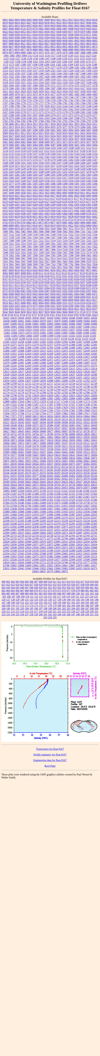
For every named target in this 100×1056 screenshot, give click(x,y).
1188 (23, 64)
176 (41, 605)
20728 (72, 485)
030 (45, 584)
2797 (89, 121)
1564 (11, 85)
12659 (42, 380)
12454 (64, 356)
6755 (82, 219)
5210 (11, 165)
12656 (21, 380)
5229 (23, 168)
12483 (35, 362)
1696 (59, 97)
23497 (79, 556)
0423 (11, 31)
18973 (13, 440)
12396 (57, 347)
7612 (47, 258)
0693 (83, 40)
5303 (89, 174)
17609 (86, 410)
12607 (42, 368)
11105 (93, 335)
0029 (41, 22)
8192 (5, 282)
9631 (76, 309)
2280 (17, 118)
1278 (59, 67)
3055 (53, 127)
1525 (47, 82)
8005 (95, 267)
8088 (23, 273)
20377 (35, 476)
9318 (47, 309)
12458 (94, 356)
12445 (94, 353)
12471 (50, 359)
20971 (86, 488)
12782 (57, 392)
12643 (21, 377)
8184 (77, 279)
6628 (17, 216)
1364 (23, 76)
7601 (89, 255)
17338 (86, 404)
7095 (71, 231)
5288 (47, 174)
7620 (82, 258)
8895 (53, 300)
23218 (64, 550)
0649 (23, 40)
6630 (29, 216)
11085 (64, 332)
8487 (59, 297)
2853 (77, 124)
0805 (95, 40)
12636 (64, 374)
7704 (47, 264)
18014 (42, 416)
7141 (47, 234)
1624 (23, 91)
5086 (47, 145)
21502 (57, 499)
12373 (28, 344)
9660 (53, 312)
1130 (35, 58)
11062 (86, 329)
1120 (70, 55)
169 (8, 605)
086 (13, 593)
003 (18, 581)
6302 (71, 204)
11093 (14, 335)
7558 (41, 252)
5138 (41, 154)
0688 (53, 40)
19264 (86, 446)
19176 (35, 446)
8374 (95, 288)
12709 (13, 383)
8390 (53, 291)
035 (69, 584)
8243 (82, 285)
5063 (11, 142)
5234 (53, 168)
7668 (83, 261)
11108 (22, 338)
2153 (23, 109)
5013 (29, 133)
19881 (21, 461)
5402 (35, 186)
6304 (83, 204)
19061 (79, 440)
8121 (53, 273)
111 (32, 596)
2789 (47, 121)
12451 (42, 356)
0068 (11, 28)
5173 (17, 160)
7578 (5, 255)
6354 (17, 210)
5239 (83, 168)
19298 (13, 449)
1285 (89, 67)
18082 (21, 419)
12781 (50, 392)
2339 (23, 118)
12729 (6, 386)
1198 (34, 64)
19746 (42, 458)
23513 (94, 556)
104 (97, 593)
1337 (23, 73)
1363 (17, 76)
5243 (11, 171)
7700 (41, 264)
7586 (23, 255)
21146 (79, 490)
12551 (57, 365)
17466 (94, 407)
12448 (21, 356)
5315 (53, 177)
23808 (21, 565)
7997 (89, 267)
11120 (71, 338)
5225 (94, 165)
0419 (82, 28)
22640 (35, 532)
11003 (72, 326)
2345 (59, 118)
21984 (50, 514)
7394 (47, 246)
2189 (17, 115)
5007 (89, 130)
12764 (57, 389)
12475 (72, 359)
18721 (79, 431)
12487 (57, 362)
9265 (17, 306)
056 (69, 587)
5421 (23, 189)
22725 (42, 535)
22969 (28, 544)
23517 (6, 559)
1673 (35, 94)
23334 (6, 553)
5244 (17, 171)
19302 (21, 449)
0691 (71, 40)
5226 (5, 168)
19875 (6, 461)
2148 (89, 106)
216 (31, 611)
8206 (77, 282)
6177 (76, 198)
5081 (17, 145)
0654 (47, 40)
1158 (17, 61)
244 (59, 614)
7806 (77, 264)
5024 (88, 133)
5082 (23, 145)
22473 (64, 526)
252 (97, 614)
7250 (5, 243)
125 (96, 596)
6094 (83, 195)
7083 (23, 231)
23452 (13, 556)
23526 (13, 559)
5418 (5, 189)
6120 (64, 198)
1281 (77, 67)
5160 (35, 157)
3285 (17, 130)
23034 (94, 544)
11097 (36, 335)
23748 (64, 562)
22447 (57, 526)
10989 (94, 324)
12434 (79, 353)
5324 (11, 180)
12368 (86, 341)
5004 (71, 130)
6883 (77, 222)
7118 (17, 234)
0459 (65, 31)
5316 (59, 177)
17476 (13, 410)
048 (31, 587)
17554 (64, 410)
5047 (23, 139)
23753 (79, 562)
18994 (21, 440)
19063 (86, 440)
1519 (11, 82)
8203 (59, 282)
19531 (94, 452)
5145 (83, 154)
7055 (47, 228)
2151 (11, 109)
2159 (59, 109)
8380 (17, 291)
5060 (89, 139)
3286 (23, 130)
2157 (47, 109)
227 (78, 611)
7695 (23, 264)
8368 (77, 288)
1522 (29, 82)
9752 (16, 315)
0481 (89, 31)
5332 (59, 180)
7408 (77, 246)
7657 (47, 261)
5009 (5, 133)
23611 (13, 562)
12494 (72, 362)
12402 (86, 347)
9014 (88, 300)
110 (27, 596)
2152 (17, 109)
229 (87, 611)
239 (36, 614)
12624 (72, 371)
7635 (5, 261)
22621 (28, 532)
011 (55, 581)
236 (22, 614)
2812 (17, 124)
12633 (42, 374)
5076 (83, 142)
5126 (70, 151)
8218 (53, 285)
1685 (95, 94)
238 (31, 614)
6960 (89, 225)
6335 (59, 207)
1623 (17, 91)
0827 (47, 43)
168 (4, 605)
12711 (21, 383)
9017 (94, 300)
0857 (77, 46)
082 (92, 590)
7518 (65, 249)
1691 (29, 97)
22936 (94, 541)
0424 (17, 31)
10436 (35, 318)
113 (41, 596)
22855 (35, 541)
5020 (70, 133)
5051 (47, 139)
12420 (6, 353)
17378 (13, 407)
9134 (77, 303)
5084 (35, 145)
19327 (42, 449)
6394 (17, 213)
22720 (21, 535)
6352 (5, 210)
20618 (50, 482)
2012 (53, 106)
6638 (71, 216)
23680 (28, 562)
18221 (6, 422)
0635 (65, 37)
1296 (95, 67)
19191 (50, 446)
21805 (42, 505)
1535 (71, 82)
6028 (59, 195)
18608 (94, 428)
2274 (77, 115)
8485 (47, 297)
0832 (77, 43)
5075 (77, 142)
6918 (47, 225)
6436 (53, 213)
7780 (59, 264)
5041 (95, 136)
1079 (65, 52)
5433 (65, 189)
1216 (88, 64)
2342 (41, 118)
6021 (17, 195)
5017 (53, 133)
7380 (23, 246)
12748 (86, 386)
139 (64, 599)
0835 (95, 43)
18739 (6, 434)
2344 (53, 118)
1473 (11, 79)
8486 (53, 297)
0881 (41, 49)
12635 (57, 374)
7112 (11, 234)
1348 (83, 73)
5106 (59, 148)
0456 (47, 31)
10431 (6, 318)
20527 (6, 479)
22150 (79, 517)
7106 (95, 231)
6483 (59, 213)
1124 (93, 55)
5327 (29, 180)
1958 (47, 106)
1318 (41, 70)
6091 (65, 195)
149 (13, 602)
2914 (17, 127)
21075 (36, 490)
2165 (89, 109)
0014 (76, 19)
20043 (28, 464)
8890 (47, 300)
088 (22, 593)
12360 (28, 341)
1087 (77, 52)
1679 (65, 94)
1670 (17, 94)
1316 (29, 70)
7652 (41, 261)
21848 (42, 508)
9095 (47, 303)
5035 (59, 136)
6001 (53, 192)
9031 (17, 303)
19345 (57, 449)
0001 (5, 19)
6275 (77, 201)
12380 (72, 344)
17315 (64, 404)
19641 (72, 455)
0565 (53, 34)
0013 (70, 19)
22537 (50, 529)
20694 (42, 485)
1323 (65, 70)
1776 (35, 103)
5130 (88, 151)
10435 (28, 318)
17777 (50, 413)
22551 (57, 529)
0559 (41, 34)
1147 (47, 58)
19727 (28, 458)
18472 (21, 428)
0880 (35, 49)
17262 (21, 404)
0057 (41, 25)
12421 (13, 353)
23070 (57, 547)
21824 (79, 505)
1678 (59, 94)
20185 (50, 470)
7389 (41, 246)
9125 (71, 303)
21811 (57, 505)
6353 (11, 210)
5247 (35, 171)
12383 (94, 344)
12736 (35, 386)
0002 (11, 19)
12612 (79, 368)
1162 (41, 61)
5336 (77, 180)
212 (13, 611)
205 (78, 608)
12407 (13, 350)
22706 (6, 535)
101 (83, 593)
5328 (35, 180)
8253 (11, 288)
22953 (6, 544)
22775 (50, 538)
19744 (35, 458)
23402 (64, 553)
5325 (17, 180)
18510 (35, 428)
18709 (72, 431)
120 (73, 596)
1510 (53, 79)
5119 (29, 151)
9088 (23, 303)
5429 (59, 189)
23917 (94, 565)
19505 (79, 452)
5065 (23, 142)
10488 (72, 321)
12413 (57, 350)
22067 (21, 517)
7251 (11, 243)
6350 (94, 207)
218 (41, 611)
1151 (70, 58)
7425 (5, 249)
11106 (7, 338)
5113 (94, 148)
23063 (42, 547)
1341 (47, 73)
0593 (41, 37)
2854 (83, 124)
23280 (72, 550)
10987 (79, 324)
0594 (47, 37)
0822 (29, 43)
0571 (88, 34)
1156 (5, 61)
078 (73, 590)
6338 (76, 207)
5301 (77, 174)
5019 (64, 133)
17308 (57, 404)
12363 (50, 341)
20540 (35, 479)
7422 (95, 246)
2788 (41, 121)
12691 (57, 380)
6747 (35, 219)
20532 (21, 479)
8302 (59, 288)
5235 (59, 168)
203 (69, 608)
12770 (86, 389)
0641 (77, 37)
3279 (77, 127)
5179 (53, 160)
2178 (65, 112)
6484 (65, 213)
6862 (29, 222)
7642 (17, 261)
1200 (46, 64)
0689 (59, 40)
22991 (72, 544)
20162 (28, 470)
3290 (47, 130)
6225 (35, 201)
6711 (17, 219)
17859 (57, 413)
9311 (23, 309)
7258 (41, 243)
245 (64, 614)
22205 (42, 520)
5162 (47, 157)
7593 (41, 255)
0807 (5, 43)
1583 (29, 88)
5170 (95, 157)
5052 (53, 139)
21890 (28, 511)
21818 (71, 505)
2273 (71, 115)
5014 (35, 133)
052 (50, 587)
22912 (64, 541)
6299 (53, 204)
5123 (52, 151)
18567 (64, 428)
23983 (64, 568)
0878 (29, 49)
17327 (72, 404)
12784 (72, 392)
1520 (17, 82)
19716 (13, 458)
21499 (42, 499)
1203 (64, 64)
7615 (64, 258)
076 (64, 590)
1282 (83, 67)
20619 (57, 482)
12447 (13, 356)
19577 (13, 455)
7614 (59, 258)
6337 (70, 207)
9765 (76, 315)
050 (41, 587)
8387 (47, 291)
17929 (94, 413)
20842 (6, 488)
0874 (5, 49)
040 (92, 584)
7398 (53, 246)
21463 (79, 496)
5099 (17, 148)
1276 (47, 67)
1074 (35, 52)
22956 (13, 544)
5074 (71, 142)
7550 (11, 252)
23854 (57, 565)
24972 (64, 571)
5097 (11, 148)
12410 (35, 350)
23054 (28, 547)
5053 (59, 139)
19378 (94, 449)
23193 (57, 550)
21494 (35, 499)
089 (27, 593)
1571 (53, 85)
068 (27, 590)
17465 (86, 407)
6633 (47, 216)
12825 (86, 395)
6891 (17, 225)
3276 (59, 127)
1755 (29, 100)
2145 (71, 106)
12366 (72, 341)
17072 (35, 401)
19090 (50, 443)
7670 (89, 261)
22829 (6, 541)
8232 (70, 285)
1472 (5, 79)
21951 (6, 514)
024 (18, 584)
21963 (21, 514)
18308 (64, 422)
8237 (76, 285)
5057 (77, 139)
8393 (71, 291)
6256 (71, 201)
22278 (57, 523)
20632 (94, 482)
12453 (57, 356)
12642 (13, 377)
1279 (65, 67)
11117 (57, 338)
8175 (35, 279)
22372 (6, 526)
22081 (35, 517)
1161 (35, 61)
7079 (95, 228)
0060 (59, 25)
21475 (94, 496)
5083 (29, 145)
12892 (13, 401)
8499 (83, 297)
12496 (79, 362)
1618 (89, 88)
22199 (35, 520)
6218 (94, 198)
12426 (35, 353)
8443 (35, 294)
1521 (23, 82)
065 (13, 590)
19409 (28, 452)
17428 (57, 407)
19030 (57, 440)
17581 (72, 410)
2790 (53, 121)
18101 (50, 419)
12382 (86, 344)
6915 (29, 225)
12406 (6, 350)
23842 (35, 565)
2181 (83, 112)
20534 (28, 479)
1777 (41, 103)
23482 (50, 556)
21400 (28, 496)
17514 (28, 410)
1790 (23, 106)
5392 (83, 183)
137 (55, 599)
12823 (72, 395)
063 (4, 590)
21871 (72, 508)
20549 (50, 479)
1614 (65, 88)
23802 (13, 565)
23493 (72, 556)
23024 (79, 544)
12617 (21, 371)
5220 (64, 165)
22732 (57, 535)
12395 (50, 347)
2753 (83, 118)
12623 (64, 371)
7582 (11, 255)
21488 (21, 499)
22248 (13, 523)
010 (50, 581)
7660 (53, 261)
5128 (82, 151)
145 (92, 599)
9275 (35, 306)
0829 (59, 43)
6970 (17, 228)
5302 (83, 174)
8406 (5, 294)
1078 (59, 52)
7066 (59, 228)
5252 (65, 171)
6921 (65, 225)
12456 (79, 356)
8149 (47, 276)
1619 (95, 88)
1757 (41, 100)
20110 (35, 467)
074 (55, 590)
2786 (29, 121)
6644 (11, 219)
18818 (79, 434)
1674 (41, 94)
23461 (28, 556)
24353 (79, 568)
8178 (47, 279)
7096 (77, 231)
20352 (6, 476)
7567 (65, 252)
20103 (13, 467)
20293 (57, 473)
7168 (59, 237)
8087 (17, 273)
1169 (82, 61)
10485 (64, 321)
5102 (35, 148)
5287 (41, 174)
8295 (53, 288)
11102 (71, 335)
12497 (86, 362)
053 (55, 587)
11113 (50, 338)
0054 (23, 25)
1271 (17, 67)
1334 (5, 73)
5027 (11, 136)
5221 (70, 165)
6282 (23, 204)
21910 (64, 511)
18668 (42, 431)
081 (87, 590)
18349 (13, 425)
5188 (5, 163)
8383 (35, 291)
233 (8, 614)
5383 (35, 183)
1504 (35, 79)
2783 (11, 121)
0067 (5, 28)
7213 (47, 240)
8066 (77, 270)
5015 (41, 133)
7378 (17, 246)
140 (69, 599)
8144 (29, 276)
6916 (35, 225)
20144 (6, 470)
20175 (42, 470)
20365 (28, 476)
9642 (5, 312)
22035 (79, 514)
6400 (35, 213)
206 (83, 608)
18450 (94, 425)
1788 (11, 106)
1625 (29, 91)
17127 (57, 401)
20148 (13, 470)
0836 (5, 46)
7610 (35, 258)
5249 (47, 171)
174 (31, 605)
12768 (72, 389)
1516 (88, 79)
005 (27, 581)
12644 (28, 377)
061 (92, 587)
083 (97, 590)
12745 (72, 386)
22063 (13, 517)
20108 (21, 467)
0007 (41, 19)
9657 (41, 312)
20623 (72, 482)
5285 (35, 174)
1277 (53, 67)
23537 (28, 559)
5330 (47, 180)
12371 (13, 344)
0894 (83, 49)
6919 (53, 225)
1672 (29, 94)
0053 (17, 25)
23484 (57, 556)
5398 (11, 186)
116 (54, 596)
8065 (71, 270)
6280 (11, 204)
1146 (41, 58)
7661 (59, 261)
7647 (23, 261)
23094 (86, 547)
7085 (35, 231)
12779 (35, 392)
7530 (71, 249)
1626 (35, 91)
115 (50, 596)
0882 (47, 49)
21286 (35, 493)
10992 (21, 326)
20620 (64, 482)
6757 (94, 219)
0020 (11, 22)
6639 (77, 216)
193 (22, 608)
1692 (35, 97)
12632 (35, 374)
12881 (50, 398)
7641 (11, 261)
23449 (6, 556)
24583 (35, 571)
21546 (94, 499)
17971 (13, 416)
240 (41, 614)
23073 (72, 547)
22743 (79, 535)
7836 (95, 264)
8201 (53, 282)
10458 (6, 321)
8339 (71, 288)
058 (78, 587)
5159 (29, 157)
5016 (47, 133)
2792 (65, 121)
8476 (11, 297)
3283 (5, 130)
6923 (77, 225)
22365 (94, 523)
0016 (88, 19)
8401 (95, 291)
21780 (21, 505)
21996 (64, 514)
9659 (47, 312)
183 (73, 605)
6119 (58, 198)
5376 (5, 183)
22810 (86, 538)
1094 (24, 55)
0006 (35, 19)
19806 (64, 458)
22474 (72, 526)
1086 (71, 52)
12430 (57, 353)
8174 (29, 279)
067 (22, 590)
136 (50, 599)
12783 (64, 392)
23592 (64, 559)
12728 (93, 383)
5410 (53, 186)
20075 (71, 464)
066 (18, 590)
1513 (70, 79)
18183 (93, 419)
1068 (29, 52)
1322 (59, 70)
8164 (83, 276)
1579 (5, 88)
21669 (42, 502)
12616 (13, 371)
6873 (41, 222)
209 (97, 608)
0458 (59, 31)
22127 (71, 517)
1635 (71, 91)
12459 (6, 359)
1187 (17, 64)
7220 (76, 240)
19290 (6, 449)
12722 (57, 383)
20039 (13, 464)
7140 (41, 234)
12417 (79, 350)
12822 (64, 395)
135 (45, 599)
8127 (76, 273)
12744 (64, 386)
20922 (42, 488)
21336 (79, 493)
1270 (11, 67)
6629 (23, 216)
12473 (64, 359)
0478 (77, 31)
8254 (17, 288)
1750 (95, 97)
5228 (17, 168)
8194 (17, 282)
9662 (59, 312)
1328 (89, 70)
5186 (89, 160)
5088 (59, 145)
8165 (89, 276)
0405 (53, 28)
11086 (71, 332)
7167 (53, 237)
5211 (17, 165)
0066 (95, 25)
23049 (13, 547)
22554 (64, 529)
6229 (59, 201)
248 (78, 614)
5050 (41, 139)
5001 (53, 130)
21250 (6, 493)
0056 (35, 25)
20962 (72, 488)
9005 (82, 300)
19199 (57, 446)
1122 (82, 55)
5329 (41, 180)
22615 (21, 532)
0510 (23, 34)
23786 (6, 565)
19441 (50, 452)
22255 (21, 523)
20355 (13, 476)
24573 (94, 568)
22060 (6, 517)
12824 (79, 395)
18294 (42, 422)
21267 (13, 493)
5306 (11, 177)
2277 (95, 115)
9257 (95, 303)
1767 (5, 103)
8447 (47, 294)
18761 (28, 434)
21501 (50, 499)
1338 (29, 73)
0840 (23, 46)
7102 (89, 231)
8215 (35, 285)
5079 (5, 145)
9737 (88, 312)
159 (59, 602)
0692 (77, 40)
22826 (94, 538)
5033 (47, 136)
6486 (77, 213)
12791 (21, 395)
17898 (79, 413)
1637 (77, 91)
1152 (76, 58)
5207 (89, 163)
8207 (83, 282)
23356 (28, 553)
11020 (35, 329)
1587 (53, 88)
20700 (50, 485)
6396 (23, 213)
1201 (52, 64)
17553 (57, 410)
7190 (23, 240)
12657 (28, 380)
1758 (47, 100)
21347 (86, 493)
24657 (42, 571)
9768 (88, 315)
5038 (77, 136)
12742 (57, 386)
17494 (21, 410)
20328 (64, 473)
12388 (28, 347)
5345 (89, 180)
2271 (59, 115)
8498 (77, 297)
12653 (94, 377)
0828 (53, 43)
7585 (17, 255)
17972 (21, 416)
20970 (79, 488)
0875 (11, 49)
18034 (64, 416)
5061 (95, 139)
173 (27, 605)
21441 (64, 496)
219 (45, 611)
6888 (5, 225)
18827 (13, 437)
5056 (71, 139)
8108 (35, 273)
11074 (28, 332)
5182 (71, 160)
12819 (42, 395)
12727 (86, 383)
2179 (71, 112)
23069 (50, 547)
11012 (93, 326)
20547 (42, 479)
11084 (57, 332)
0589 (23, 37)
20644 (13, 485)
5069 (47, 142)
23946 (35, 568)
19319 (35, 449)
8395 (83, 291)
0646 (11, 40)
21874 (79, 508)
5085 (41, 145)
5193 (35, 163)
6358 (41, 210)
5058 (83, 139)
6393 (11, 213)
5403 (41, 186)
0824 (41, 43)
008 (41, 581)
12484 (42, 362)
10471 (50, 321)
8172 (17, 279)
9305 (11, 309)
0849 (35, 46)
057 (73, 587)
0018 (94, 19)
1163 (47, 61)
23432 (86, 553)
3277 (65, 127)
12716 (42, 383)
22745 (86, 535)
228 (82, 611)
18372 (35, 425)
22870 (42, 541)
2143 (59, 106)
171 (18, 605)
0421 (94, 28)
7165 (41, 237)
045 (18, 587)
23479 (42, 556)
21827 (86, 505)
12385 (13, 347)
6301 (65, 204)
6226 (41, 201)
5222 (76, 165)
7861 (35, 267)
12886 (86, 398)
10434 (21, 318)
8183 (71, 279)
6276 (83, 201)
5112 (88, 148)
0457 (53, 31)
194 (27, 608)
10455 (86, 318)
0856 (71, 46)
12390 (35, 347)
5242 (5, 171)
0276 (35, 28)
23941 (13, 568)
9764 (70, 315)
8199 (41, 282)
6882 (71, 222)
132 (31, 599)
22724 (35, 535)
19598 (28, 455)
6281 (17, 204)
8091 (29, 273)
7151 (64, 234)
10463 (28, 321)
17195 (6, 404)
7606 (17, 258)
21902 (50, 511)
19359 (79, 449)
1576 (83, 85)
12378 (57, 344)
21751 (94, 502)
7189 (17, 240)
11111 (36, 338)
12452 (50, 356)
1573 (65, 85)
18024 (50, 416)
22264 (35, 523)
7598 (71, 255)
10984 (57, 324)
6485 (71, 213)
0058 (47, 25)
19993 (72, 461)
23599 (86, 559)
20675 (35, 485)
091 (36, 593)
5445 (89, 189)
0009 (47, 19)
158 (55, 602)
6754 (76, 219)
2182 (89, 112)
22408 (21, 526)
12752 (21, 389)
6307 (5, 207)
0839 (17, 46)
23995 (72, 568)
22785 (57, 538)
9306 (17, 309)
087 (18, 593)
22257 (28, 523)
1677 (53, 94)
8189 (95, 279)
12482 (28, 362)
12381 (79, 344)
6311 (29, 207)
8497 (71, 297)
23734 (57, 562)
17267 (35, 404)
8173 (23, 279)
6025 (41, 195)
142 (78, 599)
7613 (53, 258)
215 (27, 611)
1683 (83, 94)
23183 (42, 550)
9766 (82, 315)
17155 (72, 401)
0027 (29, 22)
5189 (11, 163)
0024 (17, 22)
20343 (94, 473)
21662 (28, 502)
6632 (41, 216)
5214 (35, 165)
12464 (35, 359)
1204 (70, 64)
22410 (28, 526)
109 (23, 596)
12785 (79, 392)
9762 (58, 315)
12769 (79, 389)
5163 (53, 157)
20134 (64, 467)
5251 (59, 171)
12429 (50, 353)
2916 (29, 127)
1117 (53, 55)
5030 (29, 136)
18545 (42, 428)
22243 (6, 523)
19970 (50, 461)
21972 (28, 514)
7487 (47, 249)
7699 (35, 264)
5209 (5, 165)
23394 (57, 553)
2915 (23, 127)
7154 (82, 234)
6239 (65, 201)
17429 (64, 407)
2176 (59, 112)
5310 (35, 177)
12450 (35, 356)
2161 (65, 109)
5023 (82, 133)
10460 (13, 321)
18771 (42, 434)
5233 (47, 168)
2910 (89, 124)
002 (13, 581)
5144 (77, 154)
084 (4, 593)
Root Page (49, 765)
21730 (86, 502)
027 (31, 584)
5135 (23, 154)
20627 (79, 482)
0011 (59, 19)
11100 (57, 335)
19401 (21, 452)
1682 (77, 94)
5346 (95, 180)
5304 (95, 174)
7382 (29, 246)
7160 (23, 237)
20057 (50, 464)
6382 (83, 210)
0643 (89, 37)
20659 (21, 485)
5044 (5, 139)
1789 (17, 106)
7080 (5, 231)
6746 (29, 219)
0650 (29, 40)
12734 (28, 386)
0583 (11, 37)
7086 (41, 231)
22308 (86, 523)
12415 (64, 350)
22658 (57, 532)
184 (78, 605)
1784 (83, 103)
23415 (79, 553)
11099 (50, 335)
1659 (89, 91)
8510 (95, 297)
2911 (94, 124)
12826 (94, 395)
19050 (72, 440)
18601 (86, 428)
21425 (42, 496)
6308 (11, 207)
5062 (5, 142)
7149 (53, 234)
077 (69, 590)
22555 (72, 529)
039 (87, 584)
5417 (94, 186)
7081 (11, 231)
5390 (71, 183)
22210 (50, 520)
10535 (21, 324)
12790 (13, 395)
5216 (47, 165)
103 (92, 593)
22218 (64, 520)
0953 (95, 49)
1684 (89, 94)
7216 (64, 240)
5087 (53, 145)
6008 (71, 192)
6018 (94, 192)
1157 (11, 61)
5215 (41, 165)
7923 (47, 267)
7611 (41, 258)
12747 (79, 386)
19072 (21, 443)
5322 (94, 177)
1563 (5, 85)
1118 (58, 55)
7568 (71, 252)
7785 (65, 264)
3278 (71, 127)
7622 (88, 258)
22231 (79, 520)
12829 (21, 398)
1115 (41, 55)
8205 (71, 282)
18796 (64, 434)
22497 (13, 529)
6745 (23, 219)
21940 (94, 511)
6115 (47, 198)
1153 (82, 58)
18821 (94, 434)
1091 (6, 55)
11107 (15, 338)
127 (8, 599)
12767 (64, 389)
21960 (13, 514)
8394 (77, 291)
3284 (11, 130)
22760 (28, 538)
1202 (58, 64)
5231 (35, 168)
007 (36, 581)
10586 (28, 324)
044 (13, 587)
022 (8, 584)
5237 (71, 168)
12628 (6, 374)
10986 (72, 324)
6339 (82, 207)
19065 (94, 440)
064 (8, 590)
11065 (6, 332)
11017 (14, 329)
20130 (50, 467)
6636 (59, 216)
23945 (28, 568)
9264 (11, 306)
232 (4, 614)
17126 (50, 401)
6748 (41, 219)
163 (78, 602)
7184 (83, 237)
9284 (41, 306)
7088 (47, 231)
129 (18, 599)
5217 (53, 165)
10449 (79, 318)
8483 (41, 297)
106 (9, 596)
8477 (17, 297)
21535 (86, 499)
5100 (23, 148)
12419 (93, 350)
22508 (21, 529)
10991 (13, 326)
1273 (29, 67)
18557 (57, 428)
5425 (47, 189)
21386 (21, 496)
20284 (50, 473)
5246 (29, 171)
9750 (10, 315)
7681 (11, 264)
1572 (59, 85)
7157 (5, 237)
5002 (59, 130)
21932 (79, 511)
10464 (35, 321)
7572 (83, 252)
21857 (50, 508)
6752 (64, 219)
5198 (65, 163)
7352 (95, 243)
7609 (29, 258)
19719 (21, 458)
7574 (89, 252)
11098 (43, 335)
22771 (42, 538)
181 (64, 605)
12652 (86, 377)
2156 (41, 109)
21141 (64, 490)
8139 (11, 276)
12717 (50, 383)
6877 (53, 222)
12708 (6, 383)
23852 (50, 565)
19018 (50, 440)
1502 (23, 79)
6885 (89, 222)
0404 (47, 28)
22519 (35, 529)
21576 (13, 502)
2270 (53, 115)
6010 (77, 192)
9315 (41, 309)
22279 (64, 523)
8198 (35, 282)
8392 (65, 291)
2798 (95, 121)
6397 (29, 213)
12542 (21, 365)
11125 (85, 338)
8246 (88, 285)
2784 (17, 121)
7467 (41, 249)
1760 (59, 100)
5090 (71, 145)
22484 (86, 526)
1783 (77, 103)
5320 (82, 177)
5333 (65, 180)
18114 (64, 419)
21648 (21, 502)
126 (4, 599)
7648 (29, 261)
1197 (29, 64)
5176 (35, 160)
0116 (23, 28)
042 (4, 587)
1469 (95, 76)
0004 (23, 19)
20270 (28, 473)
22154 (86, 517)
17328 (79, 404)
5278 (89, 171)
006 (31, 581)
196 (36, 608)
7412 (83, 246)
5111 (83, 148)
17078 (42, 401)
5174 (23, 160)
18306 (57, 422)
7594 (47, 255)
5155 (5, 157)
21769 (13, 505)
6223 (23, 201)
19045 (64, 440)
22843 (21, 541)
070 (36, 590)
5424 (41, 189)
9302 (89, 306)
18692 (57, 431)
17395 (35, 407)
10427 (95, 315)
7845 (11, 267)
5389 (65, 183)
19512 (86, 452)
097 (64, 593)
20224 (79, 470)
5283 (23, 174)
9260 (5, 306)
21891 (35, 511)
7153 (76, 234)
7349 (89, 243)
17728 (35, 413)
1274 (35, 67)
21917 (72, 511)
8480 (23, 297)
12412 (50, 350)
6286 (47, 204)
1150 (64, 58)
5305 (5, 177)
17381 (21, 407)
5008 (95, 130)
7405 (71, 246)
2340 (29, 118)
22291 (72, 523)
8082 (5, 273)
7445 (23, 249)
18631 (13, 431)
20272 (35, 473)
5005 (77, 130)
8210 (5, 285)
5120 (34, 151)
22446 (50, 526)
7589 (35, 255)
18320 (72, 422)
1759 (53, 100)
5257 (83, 171)
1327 (83, 70)
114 (45, 596)
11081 (42, 332)
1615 (71, 88)
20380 (42, 476)
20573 (79, 479)
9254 (83, 303)
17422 (50, 407)
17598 (79, 410)
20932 (57, 488)
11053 (50, 329)
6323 (35, 207)
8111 (41, 273)
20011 (6, 464)
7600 (83, 255)
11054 (57, 329)
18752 (13, 434)
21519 (64, 499)
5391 (77, 183)
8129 (82, 273)
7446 (29, 249)
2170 (23, 112)
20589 (6, 482)
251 (92, 614)
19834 (72, 458)
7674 (5, 264)
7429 (17, 249)
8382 (29, 291)
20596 (21, 482)
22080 (28, 517)
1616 (77, 88)
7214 (53, 240)
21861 (57, 508)
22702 (94, 532)
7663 (65, 261)
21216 (93, 490)
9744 (94, 312)
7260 (47, 243)
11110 (29, 338)
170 (13, 605)
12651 (79, 377)
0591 (29, 37)
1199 (40, 64)
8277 (29, 288)
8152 (59, 276)
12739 (42, 386)
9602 (64, 309)
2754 (89, 118)
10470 (42, 321)
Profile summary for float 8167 (50, 754)
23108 (13, 550)
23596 (72, 559)
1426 (47, 76)
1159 (23, 61)
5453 (41, 192)
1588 (59, 88)
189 (4, 608)
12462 (28, 359)
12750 (6, 389)
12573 (86, 365)
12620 (42, 371)
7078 (89, 228)
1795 (41, 106)
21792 (28, 505)
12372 (21, 344)
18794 (57, 434)
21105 (43, 490)
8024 (29, 270)
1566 (23, 85)
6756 (88, 219)
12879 (35, 398)
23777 (86, 562)
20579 (86, 479)
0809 (11, 43)
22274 (50, 523)
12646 (42, 377)
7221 (82, 240)
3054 (47, 127)
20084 (86, 464)
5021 (76, 133)
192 (18, 608)
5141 (59, 154)
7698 (29, 264)
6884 (83, 222)
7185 (89, 237)
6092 (71, 195)
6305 (89, 204)
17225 (13, 404)
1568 (35, 85)
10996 (43, 326)
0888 (65, 49)
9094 (41, 303)
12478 (94, 359)
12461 (21, 359)
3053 (41, 127)
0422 (5, 31)
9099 (59, 303)
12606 (35, 368)
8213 (23, 285)
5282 (17, 174)
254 (50, 617)
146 (97, 599)
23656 (20, 562)
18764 (35, 434)
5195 (47, 163)
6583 (11, 216)
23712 (42, 562)
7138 (29, 234)
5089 (65, 145)
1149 (58, 58)
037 (78, 584)
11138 (92, 338)
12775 (13, 392)
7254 (29, 243)
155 (41, 602)
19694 (94, 455)
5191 (23, 163)
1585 (41, 88)
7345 (83, 243)
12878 (28, 398)
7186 (95, 237)
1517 (94, 79)
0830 (65, 43)
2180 (77, 112)
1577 (89, 85)
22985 (64, 544)
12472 (57, 359)
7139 (35, 234)
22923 (79, 541)
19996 (79, 461)
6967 (5, 228)
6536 (89, 213)
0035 (77, 22)
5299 (65, 174)
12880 (42, 398)
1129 (29, 58)
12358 (21, 341)
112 (36, 596)
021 (4, 584)
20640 (6, 485)
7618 (70, 258)
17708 (21, 413)
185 (83, 605)
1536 (77, 82)
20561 (57, 479)
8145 (35, 276)
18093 (28, 419)
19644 (79, 455)
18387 (57, 425)
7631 (94, 258)
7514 (59, 249)
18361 (21, 425)
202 (64, 608)
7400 (59, 246)
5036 (65, 136)
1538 (89, 82)
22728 (50, 535)
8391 (59, 291)
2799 (5, 124)
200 (55, 608)
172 (22, 605)
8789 (17, 300)
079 (78, 590)
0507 (5, 34)
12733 (21, 386)
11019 (28, 329)
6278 (95, 201)
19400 (13, 452)
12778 (28, 392)
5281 (11, 174)
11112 (43, 338)
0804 (89, 40)
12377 (50, 344)
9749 (4, 315)
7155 (88, 234)
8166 (95, 276)
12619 (35, 371)
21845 (35, 508)
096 (59, 593)
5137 (35, 154)
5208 (95, 163)
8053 (65, 270)
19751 (50, 458)
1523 (35, 82)
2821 (71, 124)
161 (69, 602)
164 (83, 602)
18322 (86, 422)
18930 (94, 437)
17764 (42, 413)
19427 (42, 452)
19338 (50, 449)
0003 (17, 19)
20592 (13, 482)
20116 (42, 467)
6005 (65, 192)
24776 (50, 571)
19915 (28, 461)
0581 (94, 34)
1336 (17, 73)
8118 (46, 273)
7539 (77, 249)
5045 (11, 139)
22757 (21, 538)
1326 (77, 70)
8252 (5, 288)
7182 (71, 237)
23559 (50, 559)
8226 (64, 285)
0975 (11, 52)
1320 (47, 70)
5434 (71, 189)
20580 (94, 479)
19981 (64, 461)
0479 (83, 31)
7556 (29, 252)
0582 (5, 37)
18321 (79, 422)
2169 (17, 112)
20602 (28, 482)
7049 (41, 228)
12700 (72, 380)
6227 (47, 201)
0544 (35, 34)
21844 (28, 508)
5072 (59, 142)
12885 (79, 398)
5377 (11, 183)
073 (50, 590)
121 (77, 596)
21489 (28, 499)
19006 (28, 440)
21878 (86, 508)
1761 (65, 100)
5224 (88, 165)
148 (8, 602)
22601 (13, 532)
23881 (86, 565)
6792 (5, 222)
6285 (41, 204)
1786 (95, 103)
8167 (5, 279)
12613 (86, 368)
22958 (21, 544)
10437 (42, 318)
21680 (64, 502)
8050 (53, 270)
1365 (29, 76)
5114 (5, 151)
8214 (29, 285)
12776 (21, 392)
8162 (71, 276)
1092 (12, 55)
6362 (65, 210)
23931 (6, 568)
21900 (42, 511)
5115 (11, 151)
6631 (35, 216)
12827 (6, 398)
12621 (50, 371)
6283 (29, 204)
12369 (94, 341)
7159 (17, 237)
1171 (94, 61)
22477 (79, 526)
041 (97, 584)
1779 (53, 103)
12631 (28, 374)
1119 (64, 55)
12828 (13, 398)
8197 (29, 282)
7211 (35, 240)
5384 (41, 183)
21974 (35, 514)
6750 (53, 219)
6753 (70, 219)
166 (92, 602)
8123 (59, 273)
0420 (88, 28)
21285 (28, 493)
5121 (40, 151)
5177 (41, 160)
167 (97, 602)
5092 (83, 145)
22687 (79, 532)
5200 (77, 163)
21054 (28, 490)
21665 (35, 502)
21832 (93, 505)
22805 (79, 538)
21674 (50, 502)
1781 (65, 103)
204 (73, 608)
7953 (59, 267)
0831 (71, 43)
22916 (72, 541)
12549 (42, 365)
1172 (5, 64)
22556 (79, 529)
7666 (77, 261)
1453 (89, 76)
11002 (65, 326)
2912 (5, 127)
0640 (71, 37)
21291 (42, 493)
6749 (47, 219)
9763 (64, 315)
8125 (64, 273)
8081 (95, 270)
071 (41, 590)
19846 (86, 458)
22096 (57, 517)
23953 (42, 568)
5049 (35, 139)
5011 (17, 133)
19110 (72, 443)
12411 (42, 350)
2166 (95, 109)
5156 (11, 157)
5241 (95, 168)
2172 (35, 112)
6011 (82, 192)
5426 (53, 189)
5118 (23, 151)
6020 (11, 195)
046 (22, 587)
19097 (57, 443)
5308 (23, 177)
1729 (65, 97)
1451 (77, 76)
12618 (28, 371)
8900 (76, 300)
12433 (72, 353)
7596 (59, 255)
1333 (95, 70)
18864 (57, 437)
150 (18, 602)
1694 (47, 97)
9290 (47, 306)
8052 (59, 270)
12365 (64, 341)
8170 (11, 279)
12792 (28, 395)
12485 (50, 362)
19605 (42, 455)
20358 (21, 476)
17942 (6, 416)
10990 (6, 326)
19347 (64, 449)
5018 (59, 133)
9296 (71, 306)
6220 (11, 201)
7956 (65, 267)
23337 (13, 553)
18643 (21, 431)
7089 (53, 231)
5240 (89, 168)
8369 (83, 288)
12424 (28, 353)
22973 (50, 544)
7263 (65, 243)
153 (31, 602)
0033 (65, 22)
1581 (17, 88)
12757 (42, 389)
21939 (86, 511)
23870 (79, 565)
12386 (21, 347)
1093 (18, 55)
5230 (29, 168)
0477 (71, 31)
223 (64, 611)
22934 (86, 541)
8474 (5, 297)
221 (55, 611)
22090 (42, 517)
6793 (11, 222)
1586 (47, 88)
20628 (86, 482)
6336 (64, 207)
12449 (28, 356)
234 (13, 614)
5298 (59, 174)
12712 (28, 383)
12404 (94, 347)
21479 (6, 499)
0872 (89, 46)
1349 (89, 73)
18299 (50, 422)
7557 (35, 252)
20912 (28, 488)
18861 (42, 437)
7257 (35, 243)
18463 (13, 428)
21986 (57, 514)
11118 (64, 338)
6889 (11, 225)
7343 (77, 243)
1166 (64, 61)
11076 (35, 332)
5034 (53, 136)
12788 (6, 395)
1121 (76, 55)
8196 (23, 282)
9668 (71, 312)
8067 (83, 270)
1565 (17, 85)
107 (13, 596)
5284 (29, 174)
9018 (5, 303)
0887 (59, 49)
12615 (6, 371)
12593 (13, 368)
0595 (53, 37)
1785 (89, 103)
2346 (65, 118)
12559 (79, 365)
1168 (76, 61)
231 (96, 611)
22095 (50, 517)
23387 (50, 553)
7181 (65, 237)
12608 (50, 368)
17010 (21, 401)
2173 (41, 112)
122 (82, 596)
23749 (71, 562)
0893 (77, 49)
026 (27, 584)
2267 (35, 115)
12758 (50, 389)
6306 (95, 204)
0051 (5, 25)
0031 (53, 22)
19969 (42, 461)
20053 (42, 464)
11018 (21, 329)
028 (36, 584)
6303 (77, 204)
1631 (47, 91)
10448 (72, 318)
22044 (86, 514)
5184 (83, 160)
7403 (65, 246)
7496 (53, 249)
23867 (72, 565)
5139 (47, 154)
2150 (5, 109)
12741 (50, 386)
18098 (42, 419)
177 (45, 605)
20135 (71, 467)
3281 (89, 127)
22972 (42, 544)
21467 (86, 496)
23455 (21, 556)
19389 (6, 452)
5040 (89, 136)
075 (59, 590)
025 (22, 584)
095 (55, 593)
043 (8, 587)
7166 (47, 237)
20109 (28, 467)
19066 (6, 443)
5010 (11, 133)
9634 (88, 309)
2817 (47, 124)
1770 (23, 103)
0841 (29, 46)
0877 (23, 49)
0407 (64, 28)
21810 (50, 505)
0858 (83, 46)
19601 (35, 455)
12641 (6, 377)
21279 (21, 493)
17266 (28, 404)
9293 (59, 306)
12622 (57, 371)
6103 (35, 198)
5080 (11, 145)
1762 (71, 100)
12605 (28, 368)
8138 (5, 276)
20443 (50, 476)
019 (92, 581)
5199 (71, 163)
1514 (76, 79)
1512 (64, 79)
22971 (35, 544)
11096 (28, 335)
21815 (64, 505)
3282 (95, 127)
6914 (23, 225)
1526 (53, 82)
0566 (59, 34)
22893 (57, 541)
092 (41, 593)
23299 (86, 550)
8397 (89, 291)
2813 (23, 124)
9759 (46, 315)
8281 (41, 288)
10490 (79, 321)
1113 (30, 55)
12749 (94, 386)
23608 (94, 559)
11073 (21, 332)
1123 (88, 55)
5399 (17, 186)
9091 (29, 303)
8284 (47, 288)
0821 (23, 43)
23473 (35, 556)
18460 (6, 428)
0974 (5, 52)
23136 (28, 550)
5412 (64, 186)
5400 (23, 186)
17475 (6, 410)
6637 (65, 216)
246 (69, 614)
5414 (76, 186)
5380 (23, 183)
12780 (42, 392)
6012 (88, 192)
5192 (29, 163)
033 (59, 584)
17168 (79, 401)
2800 (11, 124)
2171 (29, 112)
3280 (83, 127)
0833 (83, 43)
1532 (59, 82)
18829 (21, 437)
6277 (89, 201)
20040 (20, 464)
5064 (17, 142)
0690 (65, 40)
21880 (6, 511)
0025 (23, 22)
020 (96, 581)
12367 (79, 341)
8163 (77, 276)
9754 (22, 315)
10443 (64, 318)
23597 (79, 559)
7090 (59, 231)
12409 (28, 350)
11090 (86, 332)
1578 (95, 85)
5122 (46, 151)
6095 (89, 195)
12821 (57, 395)
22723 (28, 535)
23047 (6, 547)
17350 (6, 407)
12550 (50, 365)
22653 (50, 532)
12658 (35, 380)
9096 (53, 303)
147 (4, 602)
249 (83, 614)
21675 (57, 502)
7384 (35, 246)
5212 (23, 165)
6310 (23, 207)
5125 (64, 151)
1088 (83, 52)
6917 (41, 225)
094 (50, 593)
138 (59, 599)
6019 (5, 195)
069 (31, 590)
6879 (59, 222)
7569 (77, 252)
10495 (94, 321)
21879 (94, 508)
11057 (71, 329)
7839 (5, 267)
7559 (47, 252)
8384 (41, 291)
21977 (42, 514)
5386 (53, 183)
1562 (95, 82)
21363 (93, 493)
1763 (77, 100)
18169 (86, 419)
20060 (64, 464)
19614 (50, 455)
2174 (47, 112)
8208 (89, 282)
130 (22, 599)
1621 (5, 91)
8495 (65, 297)
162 (73, 602)
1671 (23, 94)
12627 (94, 371)
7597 (65, 255)
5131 (94, 151)
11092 (7, 335)
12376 (42, 344)
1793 (35, 106)
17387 (28, 407)
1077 (53, 52)
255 (55, 617)
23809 (28, 565)
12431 (64, 353)
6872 (35, 222)
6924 (83, 225)
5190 (17, 163)
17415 (42, 407)
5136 (29, 154)
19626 (64, 455)
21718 (79, 502)
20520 (86, 476)
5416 (88, 186)
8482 (35, 297)
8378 (11, 291)
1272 (23, 67)
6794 (17, 222)
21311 (72, 493)
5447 (5, 192)
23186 (50, 550)
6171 (70, 198)
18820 (86, 434)
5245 (23, 171)
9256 (89, 303)
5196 (53, 163)
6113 (41, 198)
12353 (13, 341)
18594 (79, 428)
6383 (89, 210)
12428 (42, 353)
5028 (17, 136)
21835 (6, 508)
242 (50, 614)
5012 (23, 133)
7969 (77, 267)
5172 (11, 160)
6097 (5, 198)
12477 (86, 359)
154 (36, 602)
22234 (86, 520)
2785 (23, 121)
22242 (94, 520)
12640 (94, 374)
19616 (57, 455)
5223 (82, 165)
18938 (6, 440)
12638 (79, 374)
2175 (53, 112)
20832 (86, 485)
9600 (59, 309)
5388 (59, 183)
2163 (77, 109)
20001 (86, 461)
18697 (64, 431)
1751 (5, 100)
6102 (29, 198)
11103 (78, 335)
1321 (53, 70)
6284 (35, 204)
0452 (23, 31)
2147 (83, 106)
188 (97, 605)
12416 (71, 350)
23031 (86, 544)
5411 (59, 186)
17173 (86, 401)
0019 (5, 22)
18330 (94, 422)
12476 (79, 359)
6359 (47, 210)
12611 (72, 368)
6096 (95, 195)
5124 (58, 151)
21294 (50, 493)
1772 (29, 103)
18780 (50, 434)
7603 (95, 255)
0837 (11, 46)
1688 (17, 97)
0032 (59, 22)
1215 (82, 64)
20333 (79, 473)
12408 (21, 350)
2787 (35, 121)
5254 (71, 171)
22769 (35, 538)
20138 (93, 467)
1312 (5, 70)
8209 (95, 282)
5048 (29, 139)
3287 (29, 130)
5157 (17, 157)
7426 (11, 249)
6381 (77, 210)
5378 (17, 183)
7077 (83, 228)
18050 (72, 416)
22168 (6, 520)
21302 (64, 493)
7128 (23, 234)
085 (8, 593)
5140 (53, 154)
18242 (21, 422)
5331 (53, 180)
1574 (71, 85)
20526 (94, 476)
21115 (50, 490)
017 (82, 581)
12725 (79, 383)
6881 (65, 222)
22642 (42, 532)
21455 (72, 496)
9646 (17, 312)
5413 (70, 186)
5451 (29, 192)
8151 (53, 276)
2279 (11, 118)
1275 (41, 67)
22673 (64, 532)
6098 (11, 198)
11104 (86, 335)
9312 (29, 309)
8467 (83, 294)
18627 (6, 431)
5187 (95, 160)
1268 (5, 67)
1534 (65, 82)
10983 (50, 324)
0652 (41, 40)
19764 (57, 458)
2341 (35, 118)
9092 (35, 303)
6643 (5, 219)
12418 (86, 350)
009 (45, 581)
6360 (53, 210)
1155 (94, 58)
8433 (23, 294)
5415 (82, 186)
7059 (53, 228)
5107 (65, 148)
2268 (41, 115)
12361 (35, 341)
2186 (95, 112)
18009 (28, 416)
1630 (41, 91)
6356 (29, 210)
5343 (83, 180)
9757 (34, 315)
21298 (57, 493)
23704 (35, 562)
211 (8, 611)
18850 (28, 437)
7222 (88, 240)
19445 (64, 452)
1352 (11, 76)
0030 (47, 22)
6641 (89, 216)
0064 (83, 25)
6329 (47, 207)
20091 (93, 464)
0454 (35, 31)
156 (45, 602)
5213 (29, 165)
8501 (89, 297)
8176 (41, 279)
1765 (89, 100)
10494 (86, 321)
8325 (65, 288)
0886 (53, 49)
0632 (59, 37)
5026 (5, 136)
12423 (21, 353)
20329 (72, 473)
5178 (47, 160)
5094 (95, 145)
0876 (17, 49)
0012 (64, 19)
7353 (5, 246)
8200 (47, 282)
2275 (83, 115)
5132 (5, 154)
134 (41, 599)
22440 (42, 526)
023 (13, 584)
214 (22, 611)
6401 (41, 213)
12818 (35, 395)
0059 (53, 25)
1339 (35, 73)
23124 (21, 550)
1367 (41, 76)
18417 (79, 425)
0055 (29, 25)
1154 (88, 58)
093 (45, 593)
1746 (71, 97)
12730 (13, 386)
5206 (83, 163)
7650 (35, 261)
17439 (79, 407)
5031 (35, 136)
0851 (41, 46)
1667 (95, 91)
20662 (28, 485)
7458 (35, 249)
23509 (86, 556)
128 (13, 599)
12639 (86, 374)
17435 (72, 407)
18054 (79, 416)
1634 (65, 91)
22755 (13, 538)
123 (87, 596)
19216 (71, 446)
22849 (28, 541)
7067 (65, 228)
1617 (83, 88)
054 (59, 587)
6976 (35, 228)
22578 (94, 529)
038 (83, 584)
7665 (71, 261)
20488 (64, 476)
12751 (13, 389)
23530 (21, 559)
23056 (35, 547)
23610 (6, 562)
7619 (76, 258)
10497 (6, 324)
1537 (83, 82)
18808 (72, 434)
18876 (64, 437)
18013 (35, 416)
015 (73, 581)
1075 (41, 52)
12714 (35, 383)
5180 (59, 160)
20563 (64, 479)
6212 (88, 198)
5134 (17, 154)
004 (22, 581)
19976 (57, 461)
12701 (79, 380)
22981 (57, 544)
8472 (95, 294)
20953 (64, 488)
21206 (86, 490)
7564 (59, 252)
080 (83, 590)
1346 (71, 73)
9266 (23, 306)
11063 (93, 329)
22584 (6, 532)
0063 (77, 25)
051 (45, 587)
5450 (23, 192)
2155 (35, 109)
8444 (41, 294)
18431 (86, 425)
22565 (86, 529)
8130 (88, 273)
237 (27, 614)
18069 (6, 419)
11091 (93, 332)
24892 (57, 571)
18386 (50, 425)
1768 (11, 103)
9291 (53, 306)
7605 (11, 258)
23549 (35, 559)
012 (59, 581)
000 (4, 581)
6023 (29, 195)
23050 (21, 547)
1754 (23, 100)
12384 (6, 347)
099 (73, 593)
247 (73, 614)
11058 (78, 329)
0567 (64, 34)
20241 (94, 470)
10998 (57, 326)
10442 (57, 318)
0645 (5, 40)
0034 (71, 22)
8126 (70, 273)
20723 (64, 485)
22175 (13, 520)
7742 (53, 264)
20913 (35, 488)
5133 (11, 154)
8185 (83, 279)
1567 (29, 85)
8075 (89, 270)
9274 (29, 306)
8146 (41, 276)
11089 (78, 332)
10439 (50, 318)
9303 (95, 306)
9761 (52, 315)
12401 (79, 347)
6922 (71, 225)
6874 (47, 222)
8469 (89, 294)
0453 (29, 31)
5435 (77, 189)
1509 (47, 79)
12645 (35, 377)
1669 (11, 94)
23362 (35, 553)
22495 (94, 526)
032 (55, 584)
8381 (23, 291)
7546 (89, 249)
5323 (5, 180)
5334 (71, 180)
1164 (53, 61)
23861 (64, 565)
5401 (29, 186)
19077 (35, 443)
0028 (35, 22)
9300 (77, 306)
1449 (65, 76)
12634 (50, 374)
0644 (95, 37)
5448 (11, 192)
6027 (53, 195)
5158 (23, 157)
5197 (59, 163)
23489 (64, 556)
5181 (65, 160)
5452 (35, 192)
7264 (71, 243)
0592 (35, 37)
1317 (35, 70)
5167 (77, 157)
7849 (17, 267)
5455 (47, 192)
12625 (79, 371)
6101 (23, 198)
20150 (21, 470)
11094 (21, 335)
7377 (11, 246)
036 (73, 584)
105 (4, 596)
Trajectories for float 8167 (50, 749)
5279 (95, 171)
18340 (6, 425)
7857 (29, 267)
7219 (70, 240)
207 (87, 608)
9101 (65, 303)
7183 (77, 237)
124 (91, 596)
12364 (57, 341)
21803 (35, 505)
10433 (13, 318)
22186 (28, 520)
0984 (17, 52)
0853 (53, 46)
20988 (94, 488)
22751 (94, 535)
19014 (35, 440)
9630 (70, 309)
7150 (59, 234)
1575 (77, 85)
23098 (94, 547)
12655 (13, 380)
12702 (86, 380)
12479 (6, 362)
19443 (57, 452)
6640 (83, 216)
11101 (64, 335)
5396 (95, 183)
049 (36, 587)
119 (68, 596)
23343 (21, 553)
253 (45, 617)
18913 (79, 437)
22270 (42, 523)
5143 (71, 154)
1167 (70, 61)
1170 (88, 61)
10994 (28, 326)
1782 (71, 103)
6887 (95, 222)
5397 (5, 186)
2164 (83, 109)
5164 (59, 157)
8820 (35, 300)
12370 (6, 344)
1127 (17, 58)
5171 (5, 160)
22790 (64, 538)
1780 (59, 103)
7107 (5, 234)
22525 (42, 529)
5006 (83, 130)
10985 (64, 324)
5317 (64, 177)
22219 (72, 520)
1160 (29, 61)
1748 (83, 97)
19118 (79, 443)
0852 (47, 46)
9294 (65, 306)
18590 (72, 428)
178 (50, 605)
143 (83, 599)
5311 (41, 177)
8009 (11, 270)
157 (50, 602)
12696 (64, 380)
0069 (17, 28)
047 (27, 587)
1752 (11, 100)
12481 (21, 362)
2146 (77, 106)
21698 (72, 502)
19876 (13, 461)
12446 (6, 356)
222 (59, 611)
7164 (35, 237)
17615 (94, 410)
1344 (59, 73)
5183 (77, 160)
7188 (11, 240)
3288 (35, 130)
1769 (17, 103)
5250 (53, 171)
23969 (57, 568)
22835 (13, 541)
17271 (42, 404)
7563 (53, 252)
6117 (53, 198)
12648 (57, 377)
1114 (35, 55)
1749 (89, 97)
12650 (72, 377)
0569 (76, 34)
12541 (13, 365)
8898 (64, 300)
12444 (86, 353)
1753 (17, 100)
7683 (17, 264)
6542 (5, 216)
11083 (50, 332)
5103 (41, 148)
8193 (11, 282)
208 (92, 608)
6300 (59, 204)
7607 (23, 258)
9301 (83, 306)
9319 (53, 309)
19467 (72, 452)
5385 (47, 183)
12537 (94, 362)
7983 (83, 267)
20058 (57, 464)
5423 (35, 189)
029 (41, 584)
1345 (65, 73)
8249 (94, 285)
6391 (95, 210)
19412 (35, 452)
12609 (57, 368)
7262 (59, 243)
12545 (35, 365)
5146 (89, 154)
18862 (50, 437)
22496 (6, 529)
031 (50, 584)
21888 (21, 511)
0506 (95, 31)
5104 (47, 148)
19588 (21, 455)
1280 (71, 67)
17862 (64, 413)
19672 (86, 455)
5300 (71, 174)
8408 (11, 294)
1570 (47, 85)
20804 (79, 485)
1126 (11, 58)
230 (92, 611)
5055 (65, 139)
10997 (50, 326)
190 (8, 608)
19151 (21, 446)
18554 (50, 428)
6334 (53, 207)
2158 (53, 109)
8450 (53, 294)
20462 (57, 476)
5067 (35, 142)
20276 (42, 473)
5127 (76, 151)
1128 (23, 58)
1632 (53, 91)
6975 (29, 228)
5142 (65, 154)
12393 (42, 347)
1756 (35, 100)
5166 (71, 157)
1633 (59, 91)
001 (8, 581)
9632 (82, 309)
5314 (47, 177)
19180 (42, 446)
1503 (29, 79)
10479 (57, 321)
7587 (29, 255)
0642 (83, 37)
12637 (72, 374)
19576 (6, 455)
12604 (21, 368)
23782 (93, 562)
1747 (77, 97)
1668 (5, 94)
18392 (64, 425)
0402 (41, 28)
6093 (77, 195)
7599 (77, 255)
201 (59, 608)
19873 (94, 458)
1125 (5, 58)
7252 (17, 243)
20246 (6, 473)
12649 (64, 377)
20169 (35, 470)
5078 (95, 142)
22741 (72, 535)
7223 (94, 240)
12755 (35, 389)
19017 (42, 440)
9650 (23, 312)
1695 (53, 97)
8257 (23, 288)
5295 (53, 174)
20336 (86, 473)
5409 (47, 186)
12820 (50, 395)
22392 (13, 526)
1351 (5, 76)
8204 (65, 282)
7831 (89, 264)
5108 (71, 148)
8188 (89, 279)
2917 (35, 127)
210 (4, 611)
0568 (70, 34)
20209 (64, 470)
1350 (95, 73)
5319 (76, 177)
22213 (57, 520)
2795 (77, 121)
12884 (72, 398)
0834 (89, 43)
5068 (41, 142)
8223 (59, 285)
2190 (23, 115)
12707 (94, 380)
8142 (17, 276)
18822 (6, 437)
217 (36, 611)
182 (69, 605)
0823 (35, 43)
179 (55, 605)
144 (87, 599)
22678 (72, 532)
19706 (6, 458)
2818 (53, 124)
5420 (17, 189)
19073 (28, 443)
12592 (6, 368)
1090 (95, 52)
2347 (71, 118)
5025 (94, 133)
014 (68, 581)
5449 (17, 192)
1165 (58, 61)
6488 (83, 213)
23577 (57, 559)
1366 (35, 76)
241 (45, 614)
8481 (29, 297)
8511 (5, 300)
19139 (6, 446)
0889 (71, 49)
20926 (50, 488)
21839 (21, 508)
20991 (6, 490)
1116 (47, 55)
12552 (64, 365)
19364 (86, 449)
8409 (17, 294)
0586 (17, 37)
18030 (57, 416)
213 (17, 611)
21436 (57, 496)
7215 (59, 240)
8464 (77, 294)
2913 (11, 127)
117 (59, 596)
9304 (5, 309)
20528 (13, 479)
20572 (72, 479)
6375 (71, 210)
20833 (94, 485)
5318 (70, 177)
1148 (53, 58)
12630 (21, 374)
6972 (23, 228)
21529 (79, 499)
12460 (13, 359)
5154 (95, 154)
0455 (41, 31)
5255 (77, 171)
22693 (86, 532)
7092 (65, 231)
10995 (35, 326)
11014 (6, 329)
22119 (64, 517)
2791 (59, 121)
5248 (41, 171)
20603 (35, 482)
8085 (11, 273)
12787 (94, 392)
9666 (65, 312)
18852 (35, 437)
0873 (95, 46)
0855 (65, 46)
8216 (41, 285)
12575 (94, 365)
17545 (50, 410)
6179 (82, 198)
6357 (35, 210)
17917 (86, 413)
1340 (41, 73)
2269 (47, 115)
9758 (40, 315)
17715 (28, 413)
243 (55, 614)
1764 (83, 100)
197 (41, 608)
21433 (50, 496)
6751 (59, 219)
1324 (71, 70)
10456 (94, 318)
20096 (6, 467)
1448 (59, 76)
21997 (72, 514)
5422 (29, 189)
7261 (53, 243)
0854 (59, 46)
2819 (59, 124)
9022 (11, 303)
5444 (83, 189)
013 (64, 581)
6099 (17, 198)
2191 (29, 115)
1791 (29, 106)
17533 (35, 410)
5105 (53, 148)
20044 (35, 464)
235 (18, 614)
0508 (11, 34)
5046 (17, 139)
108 (18, 596)
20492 (72, 476)
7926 (53, 267)
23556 (42, 559)
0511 (29, 34)
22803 (72, 538)
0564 (47, 34)
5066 (29, 142)
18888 (72, 437)
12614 (93, 368)
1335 (11, 73)
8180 (59, 279)
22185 (21, 520)
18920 (86, 437)
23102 (6, 550)
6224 (29, 201)
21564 (6, 502)
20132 (57, 467)
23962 (50, 568)
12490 (64, 362)
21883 (13, 511)
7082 (17, 231)
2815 (35, 124)
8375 (5, 291)
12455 (72, 356)
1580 (11, 88)
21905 (57, 511)
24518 (86, 568)
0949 (89, 49)
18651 (28, 431)
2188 (11, 115)
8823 (41, 300)
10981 (35, 324)
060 (87, 587)
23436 (94, 553)
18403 (72, 425)
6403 (47, 213)
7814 (83, 264)
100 (78, 593)
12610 (64, 368)
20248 (13, 473)
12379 (64, 344)
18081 (13, 419)
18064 (86, 416)
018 (87, 581)
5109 (77, 148)
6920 (59, 225)
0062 (71, 25)
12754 (28, 389)
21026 (21, 490)
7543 (83, 249)
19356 (72, 449)
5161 (41, 157)
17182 (94, 401)
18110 (57, 419)
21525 (72, 499)
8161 (65, 276)
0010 (53, 19)
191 (13, 608)
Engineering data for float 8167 (50, 760)
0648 (17, 40)
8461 (71, 294)
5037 (71, 136)
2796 (83, 121)
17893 (72, 413)
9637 (94, 309)
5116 (17, 151)
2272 (65, 115)
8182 (65, 279)
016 (78, 581)
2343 (47, 118)
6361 (59, 210)
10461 (21, 321)
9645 (11, 312)
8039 (41, 270)
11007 (79, 326)
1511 (59, 79)
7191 (29, 240)
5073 (65, 142)
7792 (71, 264)
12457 (86, 356)
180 (59, 605)
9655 (35, 312)
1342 (53, 73)
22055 (94, 514)
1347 (77, 73)
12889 (6, 401)
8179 (53, 279)
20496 (79, 476)
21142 (71, 490)
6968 (11, 228)
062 (97, 587)
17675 (13, 413)
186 (87, 605)
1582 (23, 88)
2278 (5, 118)
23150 (35, 550)
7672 (95, 261)
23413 (72, 553)
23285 (79, 550)
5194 (41, 163)
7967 (71, 267)
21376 (6, 496)
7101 (83, 231)
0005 (29, 19)
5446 (95, 189)
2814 (29, 124)
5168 (83, 157)
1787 (5, 106)
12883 (64, 398)
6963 (95, 225)
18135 (71, 419)
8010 (17, 270)
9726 (82, 312)
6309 (17, 207)
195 (31, 608)
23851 (42, 565)
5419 (11, 189)
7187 (5, 240)
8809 (29, 300)
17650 (6, 413)
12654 (6, 380)
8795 (23, 300)
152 (27, 602)
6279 (5, 204)
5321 (88, 177)
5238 (77, 168)
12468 (42, 359)
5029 (23, 136)
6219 (5, 201)
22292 (79, 523)
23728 (50, 562)
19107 (64, 443)
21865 (64, 508)
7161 (29, 237)
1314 (17, 70)
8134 (94, 273)
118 (63, 596)
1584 (35, 88)
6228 (53, 201)
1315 (23, 70)
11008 (86, 326)
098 (69, 593)
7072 (71, 228)
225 (68, 611)
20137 (86, 467)
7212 (41, 240)
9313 (35, 309)
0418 (76, 28)
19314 (28, 449)
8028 (35, 270)
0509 (17, 34)
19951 (35, 461)
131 (27, 599)
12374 (35, 344)
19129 (93, 443)
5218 (59, 165)
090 (31, 593)
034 (64, 584)
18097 (35, 419)
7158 (11, 237)
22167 (93, 517)
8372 (89, 288)
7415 (89, 246)
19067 (13, 443)
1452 (83, 76)
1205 (76, 64)
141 (73, 599)
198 (45, 608)
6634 (53, 216)
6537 (95, 213)
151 (22, 602)
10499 (13, 324)
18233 (13, 422)
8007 (5, 270)
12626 (86, 371)
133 (36, 599)
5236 (65, 168)
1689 (23, 97)
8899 (70, 300)
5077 (89, 142)
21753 (6, 505)
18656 (35, 431)
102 (87, 593)
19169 (28, 446)
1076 (47, 52)
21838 (13, 508)
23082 (79, 547)
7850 (23, 267)
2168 (11, 112)
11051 (42, 329)
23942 (21, 568)
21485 (13, 499)
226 (73, 611)
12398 (64, 347)
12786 (86, 392)
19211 (64, 446)
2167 (5, 112)
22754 (6, 538)
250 (87, 614)
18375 (42, 425)
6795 (23, 222)
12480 (13, 362)
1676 (47, 94)
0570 (82, 34)
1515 (82, 79)
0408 (70, 28)
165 (87, 602)
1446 (53, 76)
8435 (29, 294)
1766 (95, 100)
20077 (79, 464)
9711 (76, 312)
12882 (57, 398)
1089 (89, 52)
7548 (5, 252)
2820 (65, 124)
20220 (72, 470)
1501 (17, 79)
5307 (17, 177)
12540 (6, 365)
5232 (41, 168)
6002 (59, 192)
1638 (83, 91)
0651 (35, 40)
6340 (88, 207)
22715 (13, 535)
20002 (94, 461)
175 (36, 605)
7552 (17, 252)
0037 (83, 22)
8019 (23, 270)
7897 (41, 267)
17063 (28, 401)
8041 (47, 270)
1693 (41, 97)
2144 (65, 106)
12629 (13, 374)
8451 (59, 294)
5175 (29, 160)
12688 (50, 380)
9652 (29, 312)
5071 (53, 142)
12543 (28, 365)
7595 (53, 255)
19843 (79, 458)
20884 (21, 488)
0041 (95, 22)
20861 (13, 488)
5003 (65, 130)
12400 (72, 347)
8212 (17, 285)
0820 (17, 43)
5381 (29, 183)
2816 (41, 124)
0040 (89, 22)
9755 (28, 315)
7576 (95, 252)
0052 (11, 25)
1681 (71, 94)
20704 (57, 485)
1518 (5, 82)
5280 (5, 174)
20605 (42, 482)
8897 (59, 300)
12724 (71, 383)
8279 (35, 288)
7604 (5, 258)
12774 (6, 392)
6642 (95, 216)
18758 (21, 434)
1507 (41, 79)
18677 (50, 431)
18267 (28, 422)
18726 (86, 431)
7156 (94, 234)
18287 (35, 422)
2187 (5, 115)
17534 (42, 410)
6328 (41, 207)
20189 (57, 470)
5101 (29, 148)
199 (50, 608)
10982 (42, 324)
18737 (94, 431)
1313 (11, 70)
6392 (5, 213)
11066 (14, 332)
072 (45, 590)
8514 (11, 300)
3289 (41, 130)
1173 (11, 64)
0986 (23, 52)
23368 (42, 553)
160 (64, 602)
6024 (35, 195)
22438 (35, 526)
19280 (93, 446)
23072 (64, 547)
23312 (94, 550)
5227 (11, 168)
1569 (41, 85)
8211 (11, 285)
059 (83, 587)
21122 (57, 490)
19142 (13, 446)
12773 (94, 389)
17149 (64, 401)
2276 (89, 115)
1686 (5, 97)
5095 (5, 148)
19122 (86, 443)
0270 (29, 28)
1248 (94, 64)
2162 (71, 109)
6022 (23, 195)
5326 (23, 180)
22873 (50, 541)
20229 (86, 470)
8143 (23, 276)
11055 (64, 329)
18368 (28, 425)
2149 (95, 106)
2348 (77, 118)
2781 (95, 118)
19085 (42, 443)
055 (64, 587)
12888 (94, 398)
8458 (65, 294)
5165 (65, 157)
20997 (14, 490)
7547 (95, 249)
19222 (79, 446)
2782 (5, 121)
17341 (94, 404)
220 (50, 611)
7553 (23, 252)
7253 (23, 243)
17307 (50, 404)
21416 (35, 496)
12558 (72, 365)
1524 (41, 82)
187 (92, 605)
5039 (83, 136)
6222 (17, 201)
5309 (29, 177)
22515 (28, 529)
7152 (70, 234)
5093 (89, 145)
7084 (29, 231)
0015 (82, 19)
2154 (29, 109)
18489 (28, 428)
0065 (89, 25)
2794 (71, 121)
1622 (11, 91)
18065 (94, 416)
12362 (42, 341)
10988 (86, 324)
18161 (79, 419)
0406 (59, 28)
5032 (41, 136)
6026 (47, 195)
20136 (79, 467)
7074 (77, 228)
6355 (23, 210)
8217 (47, 285)
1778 (47, 103)
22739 (64, 535)
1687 (11, 97)
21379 (13, 496)
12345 (6, 341)
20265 (21, 473)
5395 (89, 183)
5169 (89, 157)
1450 (71, 76)
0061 (65, 25)
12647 (50, 377)
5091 (77, 145)
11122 (78, 338)
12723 (64, 383)
